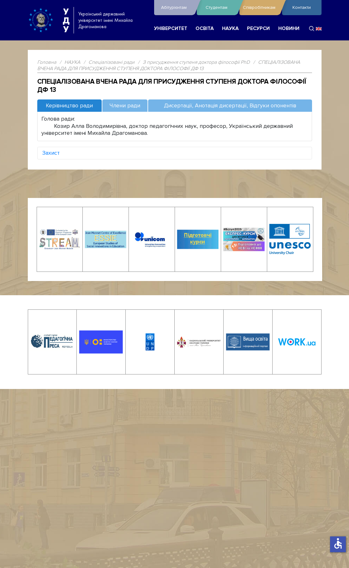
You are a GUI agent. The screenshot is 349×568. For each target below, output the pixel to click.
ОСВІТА (205, 29)
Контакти (301, 7)
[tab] (69, 105)
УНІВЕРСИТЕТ (170, 29)
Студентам (221, 7)
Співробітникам (261, 7)
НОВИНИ (288, 29)
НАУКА (230, 29)
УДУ (66, 20)
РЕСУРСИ (258, 29)
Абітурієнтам (177, 7)
